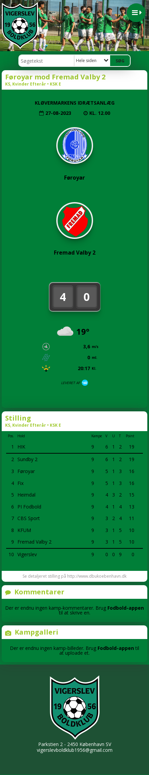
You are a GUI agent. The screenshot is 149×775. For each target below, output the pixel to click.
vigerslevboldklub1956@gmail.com (75, 750)
